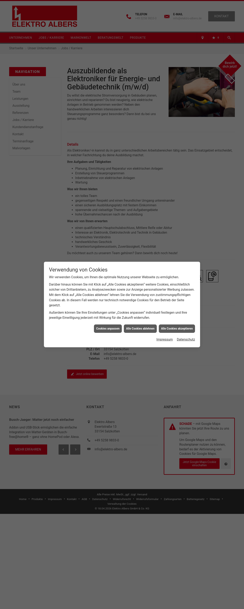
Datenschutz (186, 335)
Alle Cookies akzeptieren (177, 324)
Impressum (164, 335)
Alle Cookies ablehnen (140, 324)
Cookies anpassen (108, 324)
